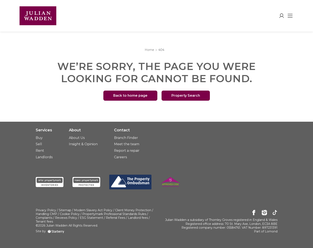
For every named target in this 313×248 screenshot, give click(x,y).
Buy (39, 138)
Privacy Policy (46, 210)
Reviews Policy (66, 218)
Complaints (44, 218)
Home (149, 50)
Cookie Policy (70, 214)
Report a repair (126, 151)
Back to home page (130, 96)
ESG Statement (91, 218)
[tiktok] (274, 213)
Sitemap (65, 210)
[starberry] (56, 231)
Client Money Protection (133, 210)
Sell (39, 144)
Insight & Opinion (83, 144)
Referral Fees (115, 218)
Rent (40, 151)
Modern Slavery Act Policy (93, 210)
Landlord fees (138, 218)
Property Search (185, 96)
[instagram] (264, 213)
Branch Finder (126, 138)
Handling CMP (46, 214)
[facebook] (253, 213)
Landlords (44, 157)
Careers (120, 157)
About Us (77, 138)
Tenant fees (44, 221)
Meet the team (126, 144)
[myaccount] (282, 15)
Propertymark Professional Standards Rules (114, 214)
